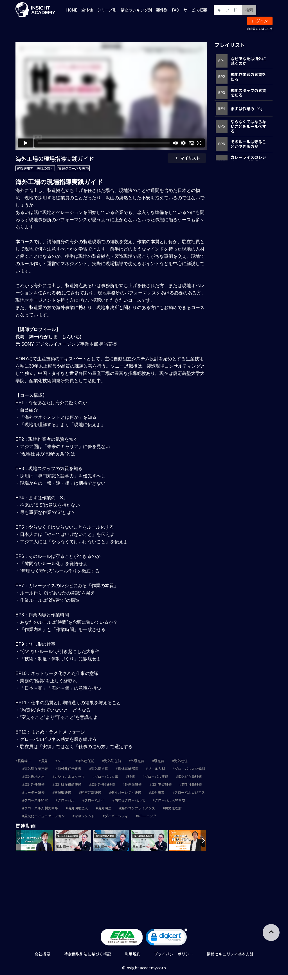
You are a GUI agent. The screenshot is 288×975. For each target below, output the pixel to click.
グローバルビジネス (189, 792)
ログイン (260, 21)
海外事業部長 (128, 768)
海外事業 (158, 792)
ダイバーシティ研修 (126, 792)
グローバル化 (94, 800)
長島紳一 (24, 760)
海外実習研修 (161, 784)
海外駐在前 (112, 760)
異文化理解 (173, 808)
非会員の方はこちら (260, 28)
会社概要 (42, 954)
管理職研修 (62, 792)
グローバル (66, 800)
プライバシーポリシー (173, 954)
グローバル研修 (156, 776)
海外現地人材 (34, 776)
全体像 (87, 10)
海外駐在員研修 (190, 776)
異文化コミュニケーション (44, 815)
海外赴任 (181, 760)
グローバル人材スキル (41, 808)
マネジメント (85, 815)
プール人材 (156, 768)
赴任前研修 (133, 784)
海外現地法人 (78, 808)
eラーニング (147, 815)
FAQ (175, 10)
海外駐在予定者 (36, 768)
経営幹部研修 (91, 792)
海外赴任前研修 (103, 784)
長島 (44, 760)
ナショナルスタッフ (69, 776)
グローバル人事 (106, 776)
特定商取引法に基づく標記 (87, 954)
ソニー (62, 760)
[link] (166, 938)
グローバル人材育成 (170, 800)
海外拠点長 (99, 768)
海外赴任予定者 (69, 768)
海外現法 (104, 808)
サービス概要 (195, 10)
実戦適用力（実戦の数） (35, 168)
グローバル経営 (36, 800)
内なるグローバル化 (129, 800)
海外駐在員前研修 (67, 784)
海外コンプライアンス (138, 808)
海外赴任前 (85, 760)
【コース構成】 (31, 395)
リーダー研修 (34, 792)
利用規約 (132, 954)
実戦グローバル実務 (73, 168)
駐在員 (159, 760)
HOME (71, 10)
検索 (249, 10)
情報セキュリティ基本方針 (230, 954)
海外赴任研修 (34, 784)
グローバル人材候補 (190, 768)
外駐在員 (137, 760)
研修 (131, 776)
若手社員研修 (191, 784)
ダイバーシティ (116, 815)
